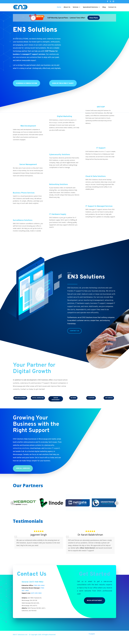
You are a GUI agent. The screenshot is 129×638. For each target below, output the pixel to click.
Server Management (28, 164)
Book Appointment (94, 600)
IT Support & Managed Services (99, 206)
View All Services (23, 468)
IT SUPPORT (91, 397)
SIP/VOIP (101, 107)
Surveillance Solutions (22, 220)
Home (59, 7)
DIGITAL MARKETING (38, 397)
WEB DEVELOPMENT (20, 397)
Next (117, 503)
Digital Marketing (64, 116)
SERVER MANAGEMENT (56, 398)
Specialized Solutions (90, 7)
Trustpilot (92, 634)
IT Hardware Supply (57, 214)
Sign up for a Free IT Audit (63, 83)
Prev (12, 503)
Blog (104, 7)
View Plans (93, 18)
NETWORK (73, 397)
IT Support (100, 148)
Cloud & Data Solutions (95, 176)
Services (75, 7)
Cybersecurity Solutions (59, 154)
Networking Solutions (58, 184)
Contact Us (112, 7)
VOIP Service (109, 397)
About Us (67, 7)
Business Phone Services (24, 193)
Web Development (28, 126)
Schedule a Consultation (26, 83)
